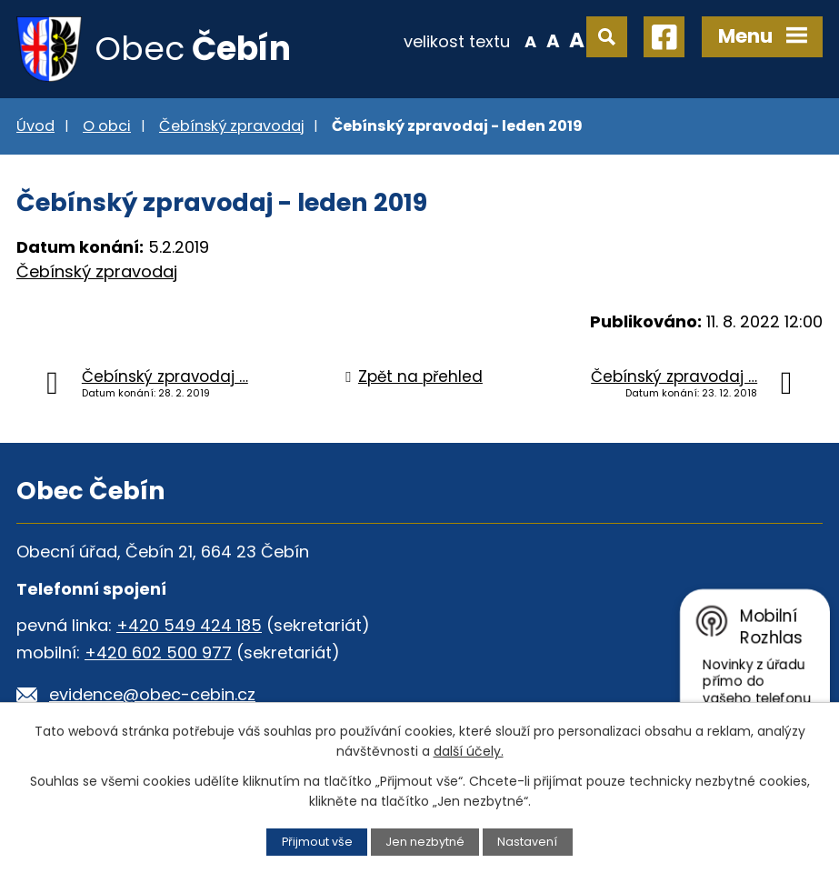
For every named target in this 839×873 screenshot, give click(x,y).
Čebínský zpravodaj (231, 125)
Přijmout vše (317, 841)
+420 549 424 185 (189, 625)
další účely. (469, 751)
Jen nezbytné (424, 841)
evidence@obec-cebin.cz (152, 694)
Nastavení (527, 841)
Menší (530, 40)
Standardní (553, 40)
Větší (576, 40)
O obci (107, 125)
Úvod (35, 125)
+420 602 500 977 (158, 652)
